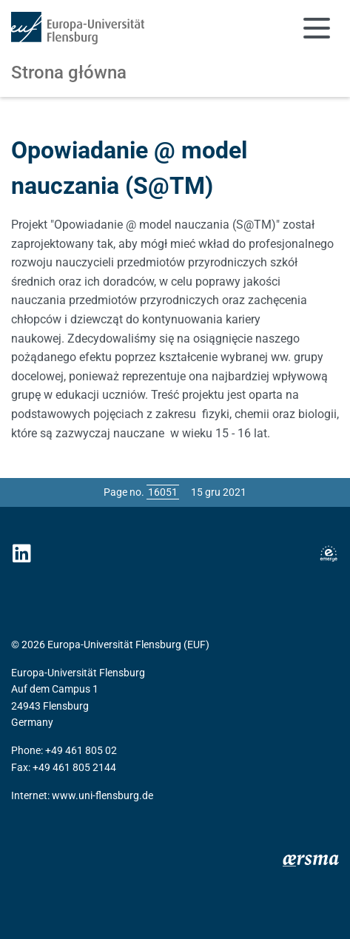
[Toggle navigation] (317, 28)
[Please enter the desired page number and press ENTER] (163, 492)
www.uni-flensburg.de (102, 795)
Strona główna (69, 72)
